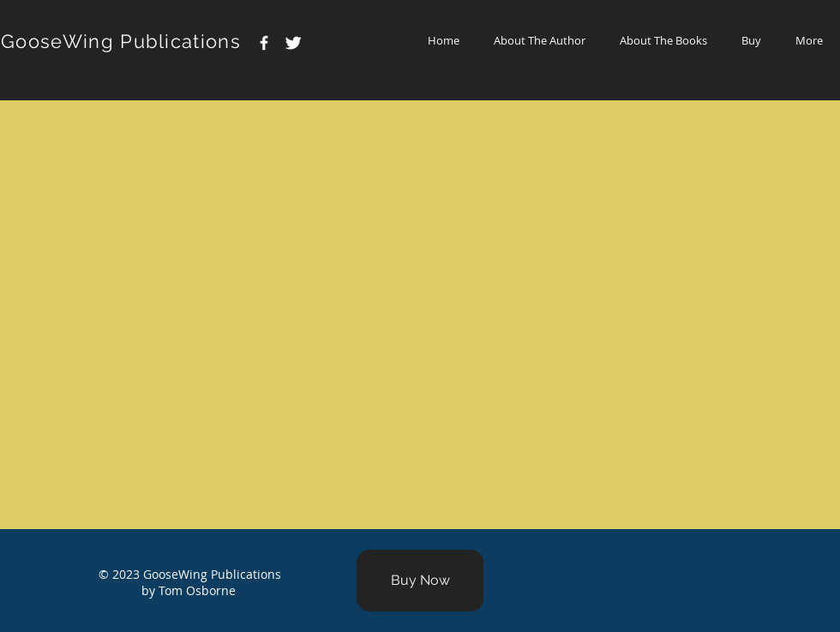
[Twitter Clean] (293, 42)
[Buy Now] (420, 580)
